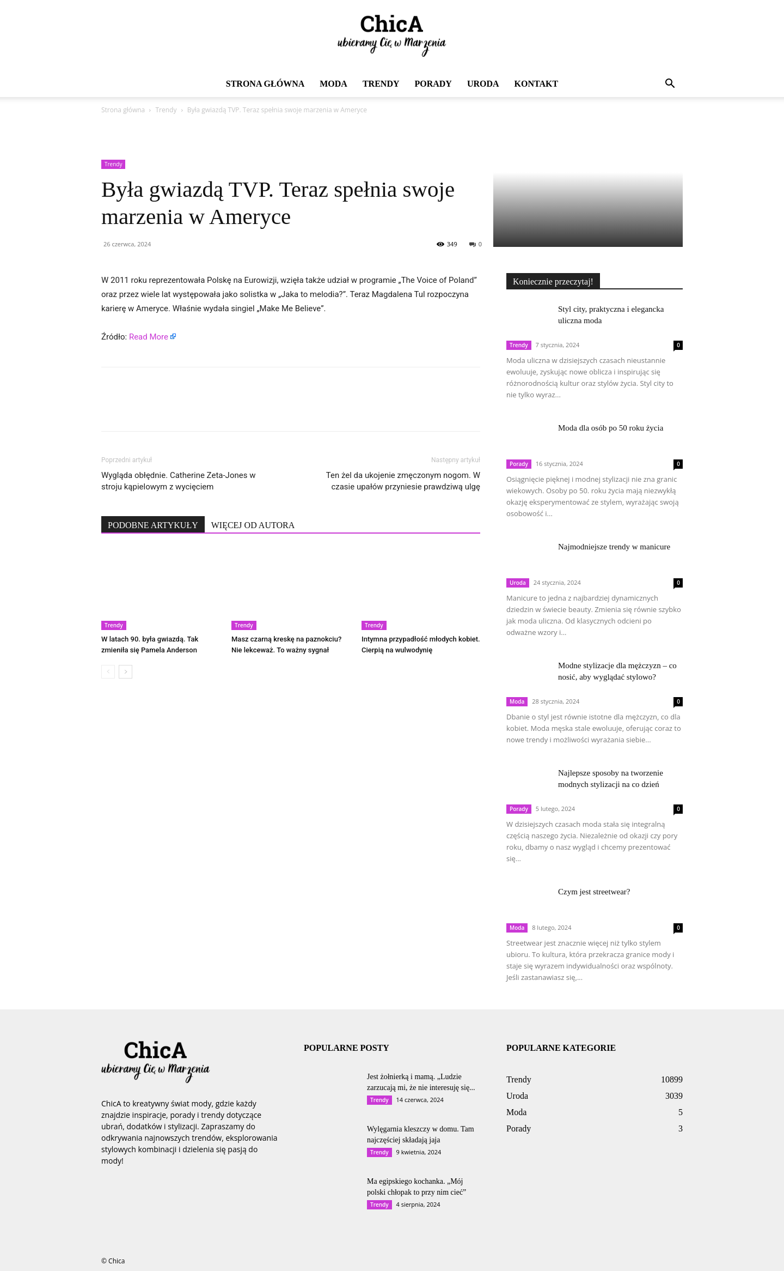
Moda (333, 83)
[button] (670, 85)
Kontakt (536, 83)
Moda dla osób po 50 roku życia (610, 427)
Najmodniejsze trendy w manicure (614, 546)
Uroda (483, 83)
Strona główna (265, 83)
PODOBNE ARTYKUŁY (153, 525)
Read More (148, 337)
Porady (432, 83)
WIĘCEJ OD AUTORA (253, 525)
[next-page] (125, 672)
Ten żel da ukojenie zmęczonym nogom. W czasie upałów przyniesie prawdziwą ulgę (403, 481)
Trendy (381, 83)
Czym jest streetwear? (594, 891)
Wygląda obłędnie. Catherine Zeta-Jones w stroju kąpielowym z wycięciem (178, 481)
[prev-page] (108, 672)
